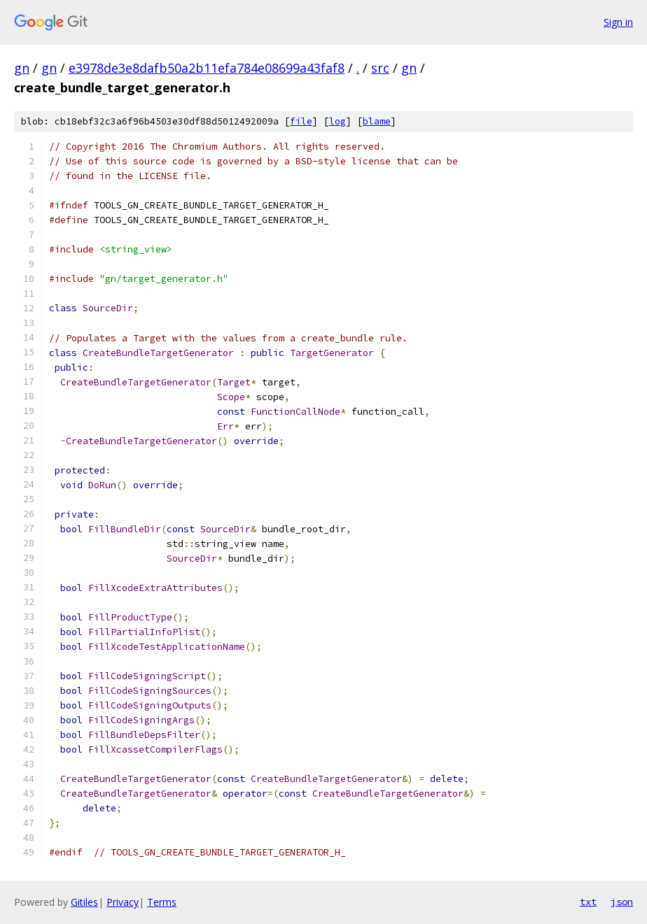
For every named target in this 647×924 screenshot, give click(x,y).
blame (377, 121)
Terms (161, 902)
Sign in (618, 22)
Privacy (122, 902)
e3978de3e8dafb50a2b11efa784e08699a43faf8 (207, 67)
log (337, 121)
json (622, 901)
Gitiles (84, 902)
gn (21, 67)
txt (588, 901)
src (380, 67)
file (301, 121)
